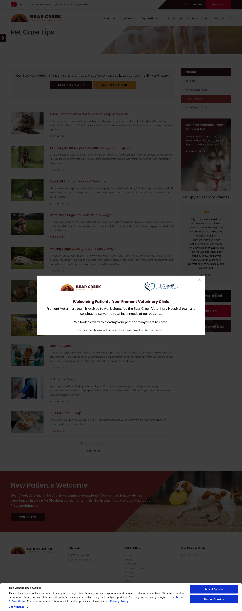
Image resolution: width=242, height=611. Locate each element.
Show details (16, 606)
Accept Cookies (214, 589)
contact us (159, 330)
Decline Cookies (214, 599)
